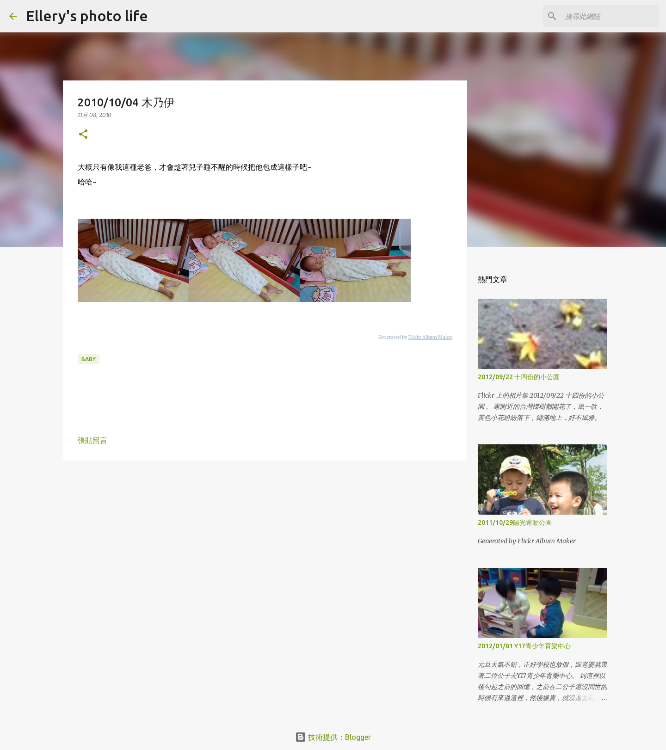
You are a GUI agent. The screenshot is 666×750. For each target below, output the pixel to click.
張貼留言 (92, 440)
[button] (83, 135)
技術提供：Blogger (333, 737)
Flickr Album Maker (430, 337)
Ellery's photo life (87, 15)
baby (88, 359)
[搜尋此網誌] (610, 16)
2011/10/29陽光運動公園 (515, 522)
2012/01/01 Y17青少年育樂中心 (524, 646)
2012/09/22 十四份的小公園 (519, 377)
